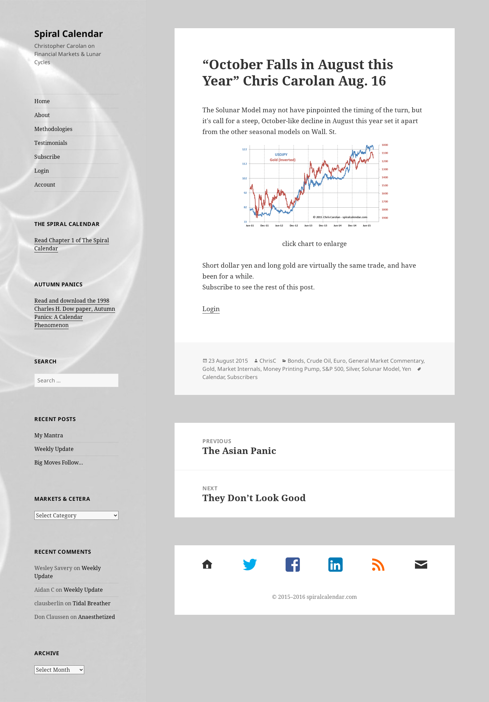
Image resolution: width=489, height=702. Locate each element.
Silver (352, 369)
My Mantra (48, 435)
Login (41, 170)
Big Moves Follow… (58, 462)
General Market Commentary (385, 360)
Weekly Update (54, 449)
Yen (406, 369)
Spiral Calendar (68, 33)
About (42, 115)
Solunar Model (380, 369)
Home (42, 101)
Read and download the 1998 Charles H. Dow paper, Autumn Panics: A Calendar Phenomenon (74, 313)
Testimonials (50, 143)
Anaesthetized (96, 617)
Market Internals (238, 369)
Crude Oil (319, 360)
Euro (339, 360)
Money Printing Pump (291, 369)
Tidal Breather (92, 603)
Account (44, 184)
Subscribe (47, 156)
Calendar (213, 377)
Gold (208, 369)
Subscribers (242, 377)
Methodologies (53, 129)
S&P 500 (332, 369)
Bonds (296, 360)
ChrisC (267, 360)
